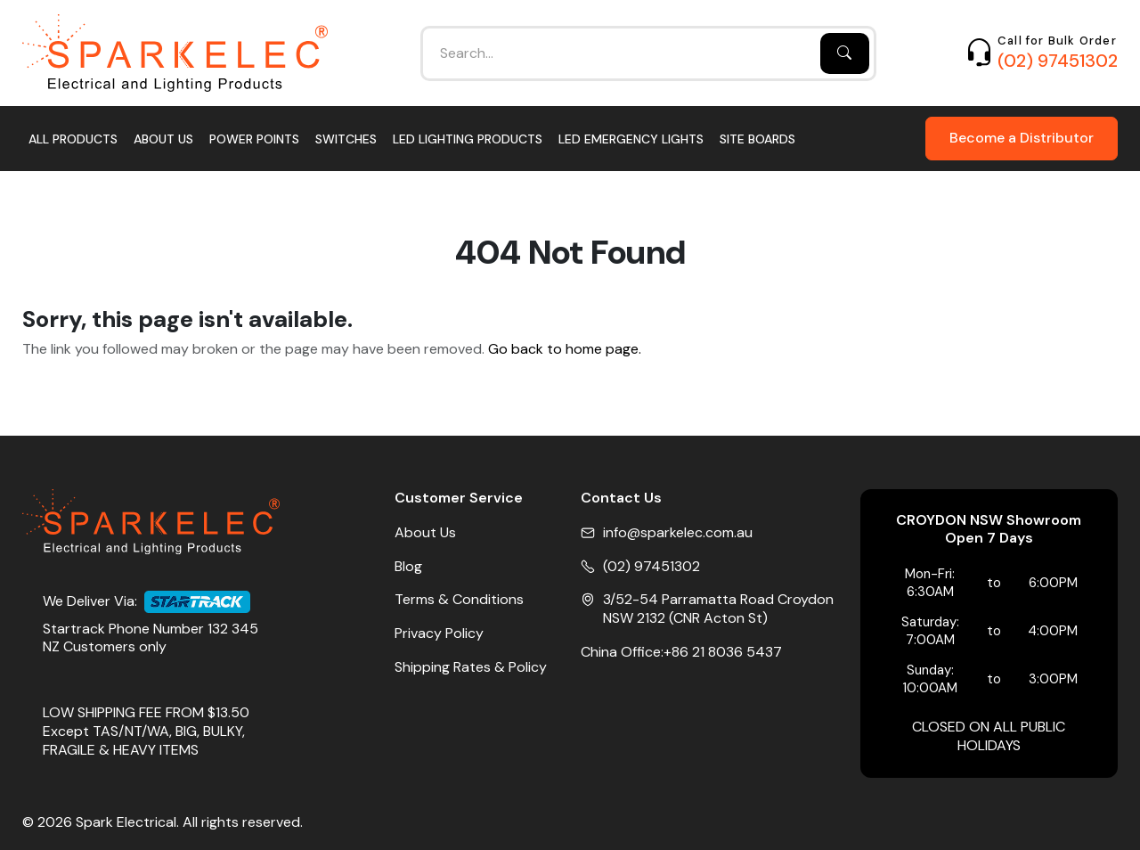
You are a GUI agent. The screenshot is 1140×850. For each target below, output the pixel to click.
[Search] (844, 53)
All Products (73, 139)
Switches (346, 139)
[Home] (175, 53)
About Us (163, 139)
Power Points (254, 139)
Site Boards (757, 139)
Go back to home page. (564, 349)
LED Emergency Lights (631, 139)
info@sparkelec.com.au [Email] (678, 533)
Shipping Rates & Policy (471, 667)
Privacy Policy (439, 633)
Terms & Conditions (459, 600)
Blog (408, 567)
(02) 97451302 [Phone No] (651, 567)
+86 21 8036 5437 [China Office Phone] (723, 652)
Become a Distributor (1021, 137)
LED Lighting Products (467, 139)
